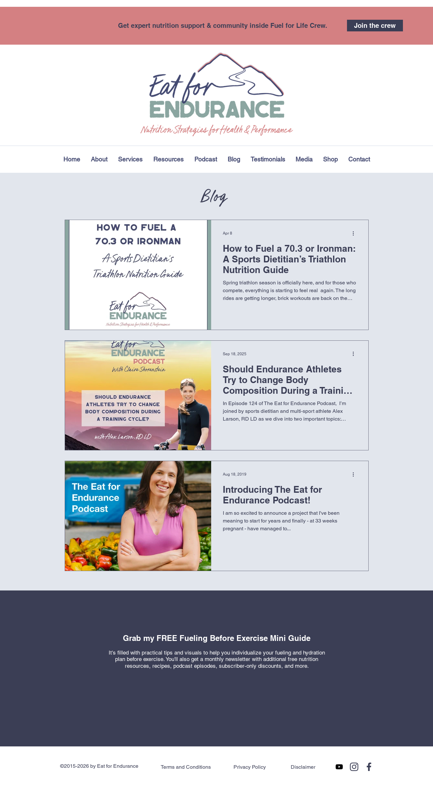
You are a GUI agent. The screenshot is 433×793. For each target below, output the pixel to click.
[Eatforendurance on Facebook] (369, 767)
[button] (168, 159)
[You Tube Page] (339, 767)
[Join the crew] (375, 25)
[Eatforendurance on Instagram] (354, 767)
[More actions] (356, 233)
